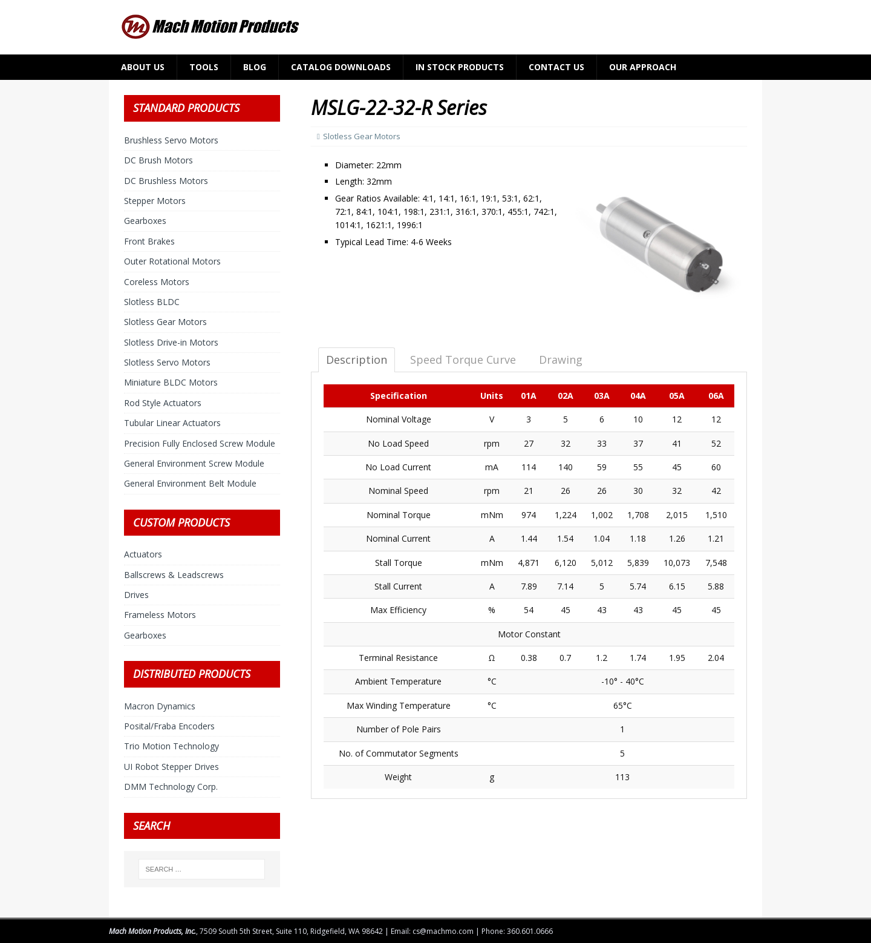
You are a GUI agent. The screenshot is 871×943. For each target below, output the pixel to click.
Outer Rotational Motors (172, 261)
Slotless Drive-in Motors (171, 342)
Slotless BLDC (152, 301)
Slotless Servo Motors (167, 362)
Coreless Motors (156, 282)
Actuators (143, 554)
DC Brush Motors (158, 160)
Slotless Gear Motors (361, 136)
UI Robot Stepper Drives (171, 766)
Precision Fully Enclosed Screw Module (199, 443)
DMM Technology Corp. (171, 786)
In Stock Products (460, 67)
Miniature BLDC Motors (171, 382)
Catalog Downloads (341, 67)
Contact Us (556, 67)
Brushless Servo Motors (171, 140)
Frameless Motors (160, 614)
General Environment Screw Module (194, 463)
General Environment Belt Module (190, 483)
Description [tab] (356, 359)
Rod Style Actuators (162, 403)
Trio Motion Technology (171, 746)
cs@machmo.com (443, 931)
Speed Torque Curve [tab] (463, 359)
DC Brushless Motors (166, 180)
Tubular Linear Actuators (172, 423)
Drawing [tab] (560, 359)
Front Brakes (149, 241)
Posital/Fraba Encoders (169, 726)
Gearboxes (145, 220)
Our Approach (642, 67)
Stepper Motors (155, 200)
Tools (203, 67)
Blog (254, 67)
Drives (136, 594)
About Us (143, 67)
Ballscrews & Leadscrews (174, 574)
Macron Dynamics (159, 706)
